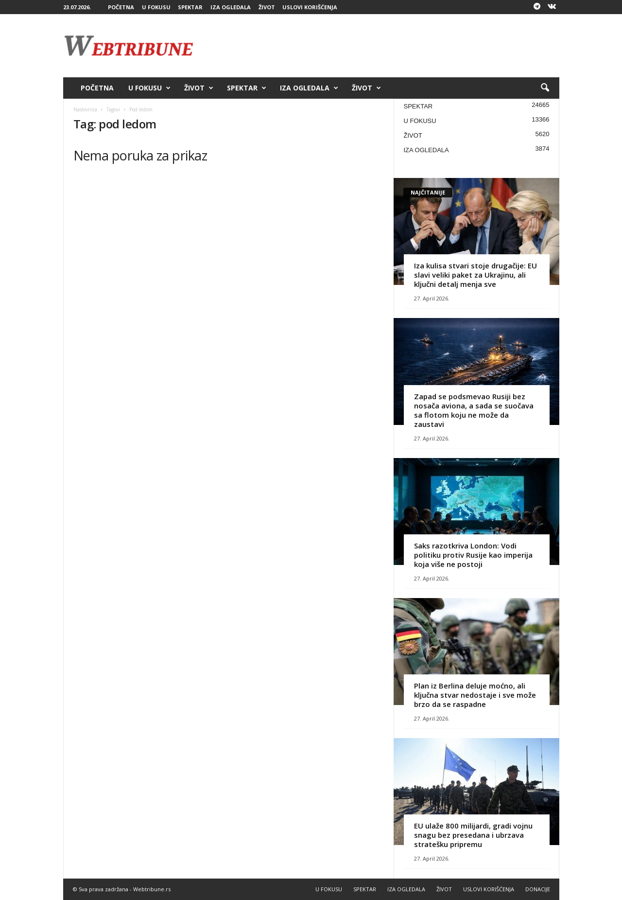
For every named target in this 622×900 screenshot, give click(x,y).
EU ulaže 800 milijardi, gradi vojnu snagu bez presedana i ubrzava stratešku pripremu (473, 835)
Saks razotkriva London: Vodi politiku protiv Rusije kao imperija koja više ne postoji (473, 555)
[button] (544, 88)
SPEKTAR (190, 7)
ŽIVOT (267, 7)
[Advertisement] (382, 46)
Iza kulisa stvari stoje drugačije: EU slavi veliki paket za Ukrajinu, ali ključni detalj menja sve (475, 275)
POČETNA (121, 7)
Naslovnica (85, 109)
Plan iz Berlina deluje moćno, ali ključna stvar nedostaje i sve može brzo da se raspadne (475, 695)
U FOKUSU (156, 7)
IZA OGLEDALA (230, 7)
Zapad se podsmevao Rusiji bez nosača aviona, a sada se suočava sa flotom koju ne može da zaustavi (474, 410)
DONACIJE (537, 889)
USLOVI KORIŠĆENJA (309, 7)
